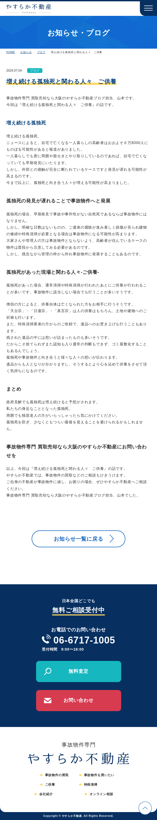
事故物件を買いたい (99, 775)
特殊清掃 (90, 784)
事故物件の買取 (57, 775)
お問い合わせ (78, 700)
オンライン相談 (101, 794)
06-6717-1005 (84, 640)
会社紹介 (46, 794)
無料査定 (78, 671)
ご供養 (50, 784)
